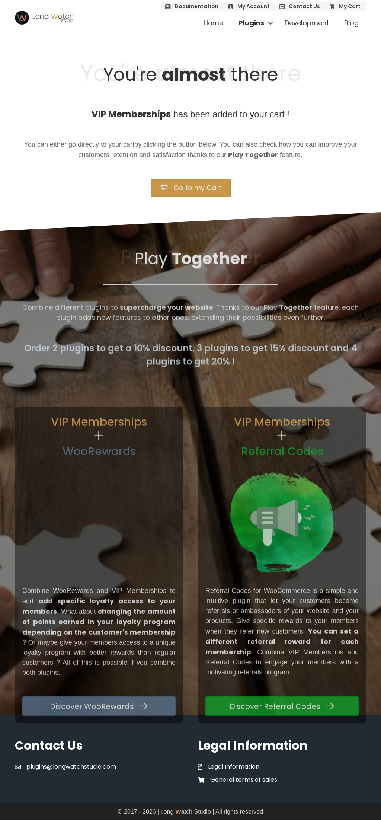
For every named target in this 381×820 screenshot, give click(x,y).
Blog (351, 23)
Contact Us (304, 6)
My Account (253, 6)
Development (307, 23)
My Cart (350, 6)
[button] (270, 23)
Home (213, 23)
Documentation (196, 6)
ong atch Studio (186, 811)
